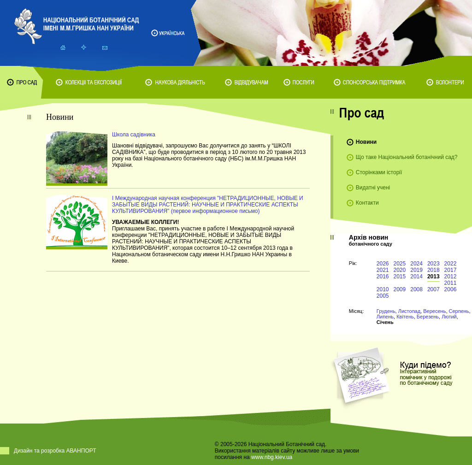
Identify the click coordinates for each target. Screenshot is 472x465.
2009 (400, 289)
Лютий (449, 316)
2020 (400, 270)
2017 (450, 270)
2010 (383, 289)
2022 (450, 263)
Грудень (386, 311)
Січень (385, 322)
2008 (416, 289)
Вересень (434, 311)
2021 (383, 270)
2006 (450, 289)
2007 (433, 289)
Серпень (459, 311)
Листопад (409, 311)
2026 (383, 263)
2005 (383, 296)
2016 (383, 276)
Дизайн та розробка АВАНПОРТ (55, 450)
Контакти (367, 203)
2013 (433, 276)
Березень (428, 316)
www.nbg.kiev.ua (271, 457)
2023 (433, 263)
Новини (366, 142)
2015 (400, 276)
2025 (400, 263)
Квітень (405, 316)
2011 (450, 283)
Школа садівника (133, 134)
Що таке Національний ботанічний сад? (407, 157)
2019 (416, 270)
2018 (433, 270)
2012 (450, 276)
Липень (385, 316)
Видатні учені (373, 187)
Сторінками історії (379, 172)
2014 (416, 276)
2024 (416, 263)
